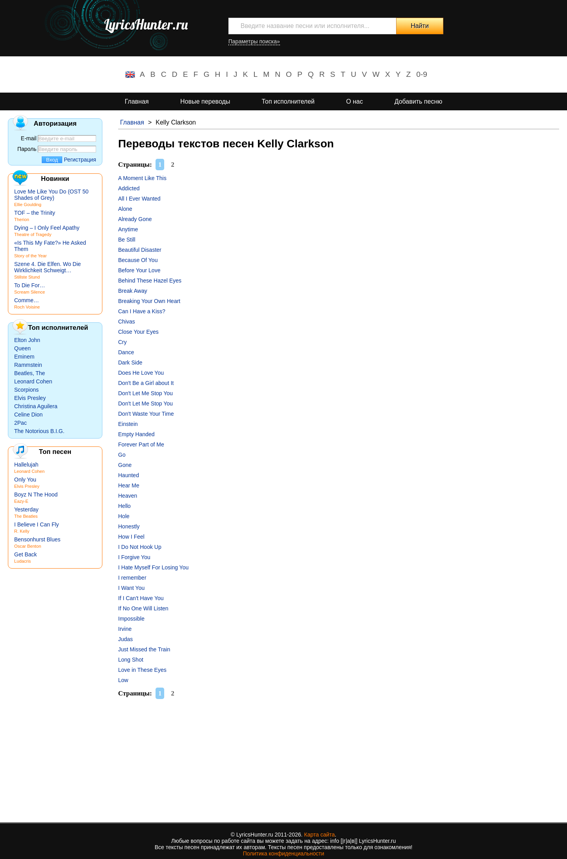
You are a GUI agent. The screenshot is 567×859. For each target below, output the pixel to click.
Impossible (131, 618)
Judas (125, 639)
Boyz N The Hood (35, 494)
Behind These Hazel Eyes (150, 280)
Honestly (128, 526)
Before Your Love (139, 270)
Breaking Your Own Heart (149, 301)
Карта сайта (319, 834)
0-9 (421, 74)
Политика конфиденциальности (283, 853)
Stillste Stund (27, 277)
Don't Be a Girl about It (146, 383)
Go (122, 455)
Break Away (132, 291)
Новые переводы (205, 101)
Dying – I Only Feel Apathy (47, 228)
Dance (126, 352)
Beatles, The (29, 373)
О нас (354, 101)
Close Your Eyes (138, 332)
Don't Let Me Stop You (145, 393)
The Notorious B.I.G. (39, 431)
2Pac (20, 423)
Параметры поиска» (254, 41)
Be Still (126, 239)
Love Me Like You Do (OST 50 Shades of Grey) (51, 194)
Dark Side (130, 362)
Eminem (24, 356)
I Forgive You (134, 557)
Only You (25, 479)
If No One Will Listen (143, 608)
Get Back (25, 554)
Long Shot (130, 659)
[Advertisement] (338, 759)
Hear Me (128, 485)
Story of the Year (30, 255)
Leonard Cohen (33, 381)
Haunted (128, 475)
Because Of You (138, 260)
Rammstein (28, 365)
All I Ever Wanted (139, 198)
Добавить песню (419, 101)
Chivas (126, 321)
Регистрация (80, 159)
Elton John (27, 340)
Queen (22, 348)
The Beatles (26, 516)
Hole (124, 516)
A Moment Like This (142, 178)
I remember (132, 578)
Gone (125, 465)
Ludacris (22, 561)
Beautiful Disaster (139, 250)
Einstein (128, 424)
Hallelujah (26, 464)
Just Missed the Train (144, 649)
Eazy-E (21, 501)
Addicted (128, 188)
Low (123, 680)
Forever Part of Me (141, 444)
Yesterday (26, 509)
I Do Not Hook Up (139, 547)
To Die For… (29, 285)
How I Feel (131, 537)
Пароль (27, 149)
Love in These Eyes (142, 670)
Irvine (125, 629)
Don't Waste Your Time (146, 414)
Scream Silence (29, 292)
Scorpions (26, 390)
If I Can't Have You (141, 598)
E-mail (29, 138)
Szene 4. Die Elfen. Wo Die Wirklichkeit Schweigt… (47, 267)
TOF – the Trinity (34, 213)
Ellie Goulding (27, 204)
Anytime (128, 229)
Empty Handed (136, 434)
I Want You (131, 588)
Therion (21, 219)
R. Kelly (22, 531)
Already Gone (135, 219)
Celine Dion (28, 414)
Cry (122, 342)
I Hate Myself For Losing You (153, 567)
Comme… (26, 300)
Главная (137, 101)
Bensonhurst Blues (37, 539)
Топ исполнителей (288, 101)
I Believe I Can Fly (36, 524)
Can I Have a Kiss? (141, 311)
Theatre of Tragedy (33, 234)
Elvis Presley (30, 398)
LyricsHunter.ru (146, 24)
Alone (125, 209)
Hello (124, 506)
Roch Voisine (27, 307)
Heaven (127, 496)
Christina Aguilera (35, 406)
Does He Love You (141, 373)
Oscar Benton (27, 546)
